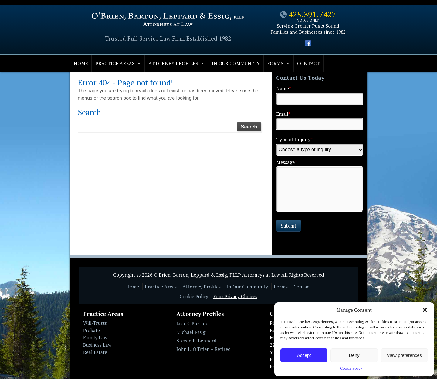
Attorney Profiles (173, 63)
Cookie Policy (351, 368)
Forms (275, 63)
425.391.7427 (312, 14)
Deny (354, 355)
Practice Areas (115, 63)
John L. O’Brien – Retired (203, 349)
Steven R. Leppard (196, 340)
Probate (91, 330)
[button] (425, 310)
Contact (308, 63)
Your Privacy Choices (235, 296)
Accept (304, 355)
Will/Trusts (95, 323)
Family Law (95, 337)
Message (286, 162)
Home (81, 63)
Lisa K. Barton (191, 323)
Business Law (97, 345)
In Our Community (236, 63)
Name (283, 88)
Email (283, 114)
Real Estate (95, 352)
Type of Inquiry (294, 139)
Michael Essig (190, 332)
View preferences (404, 355)
